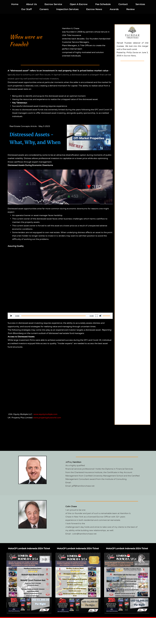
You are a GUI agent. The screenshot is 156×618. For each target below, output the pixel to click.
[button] (60, 286)
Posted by (121, 52)
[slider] (53, 315)
